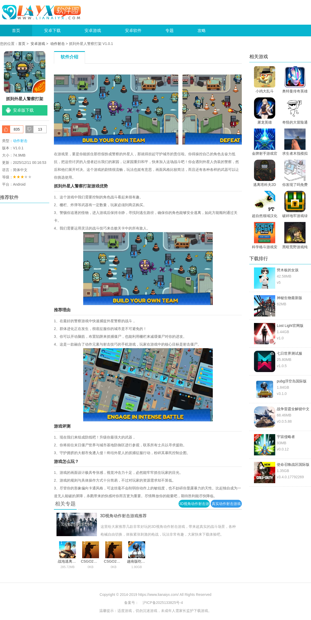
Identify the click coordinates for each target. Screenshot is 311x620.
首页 (16, 30)
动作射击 (57, 44)
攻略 (201, 30)
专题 (169, 30)
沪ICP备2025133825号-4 (163, 603)
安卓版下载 (23, 110)
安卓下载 (52, 30)
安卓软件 (133, 30)
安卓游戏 (92, 30)
